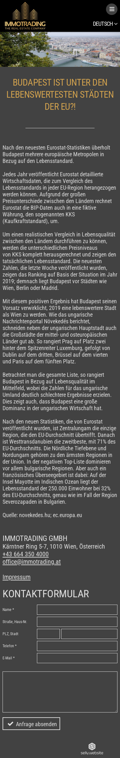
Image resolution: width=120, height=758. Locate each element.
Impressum (17, 577)
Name (7, 609)
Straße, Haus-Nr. (15, 622)
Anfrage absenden (36, 724)
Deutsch (105, 23)
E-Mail (7, 658)
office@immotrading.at (32, 561)
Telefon (8, 646)
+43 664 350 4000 (26, 554)
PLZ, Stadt (10, 634)
